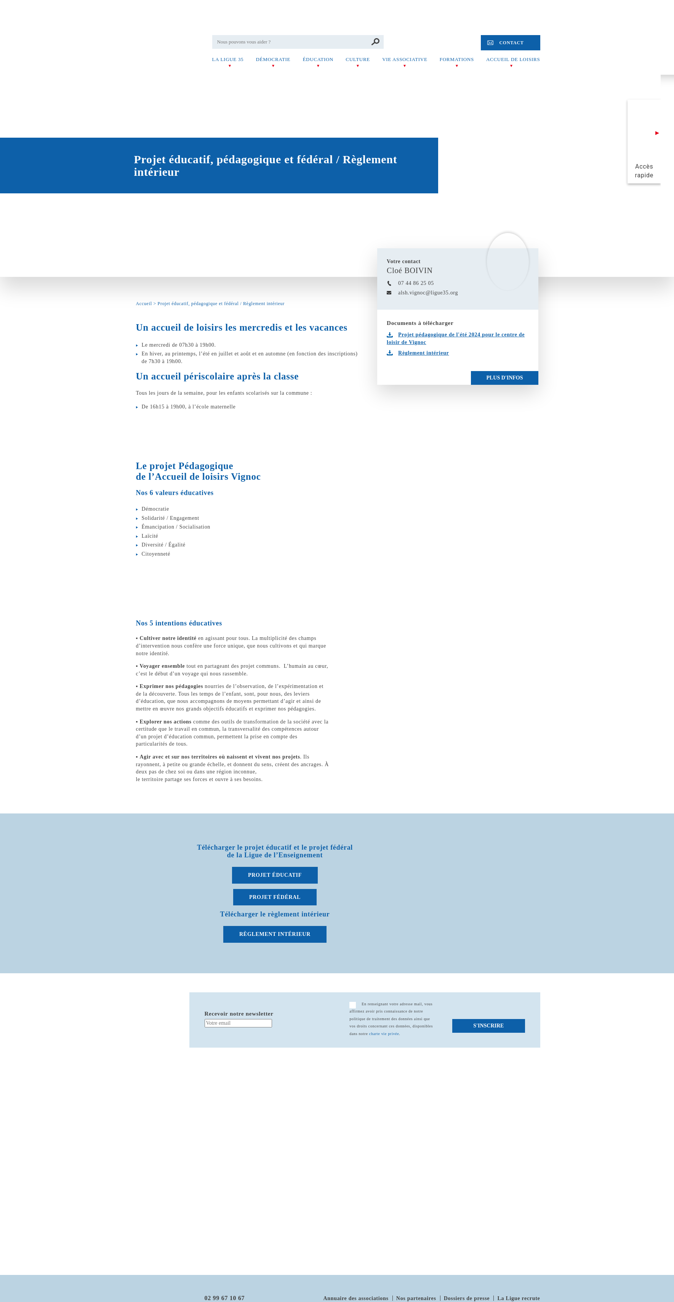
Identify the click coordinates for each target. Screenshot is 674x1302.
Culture (358, 59)
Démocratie (273, 59)
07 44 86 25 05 (416, 283)
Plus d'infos (504, 378)
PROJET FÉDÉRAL (275, 897)
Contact (511, 42)
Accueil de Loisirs (513, 59)
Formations (457, 59)
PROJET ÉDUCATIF (275, 875)
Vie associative (404, 59)
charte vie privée (384, 1034)
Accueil (144, 303)
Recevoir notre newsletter (239, 1014)
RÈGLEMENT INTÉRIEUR (275, 934)
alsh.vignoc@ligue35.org (428, 293)
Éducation (318, 59)
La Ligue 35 (228, 59)
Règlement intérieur (423, 353)
